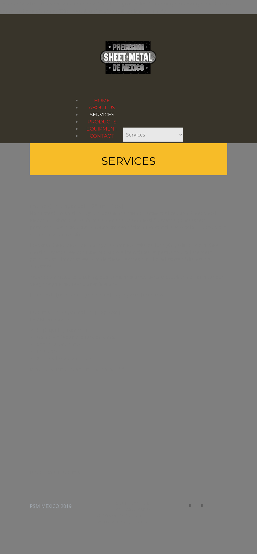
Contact (102, 136)
